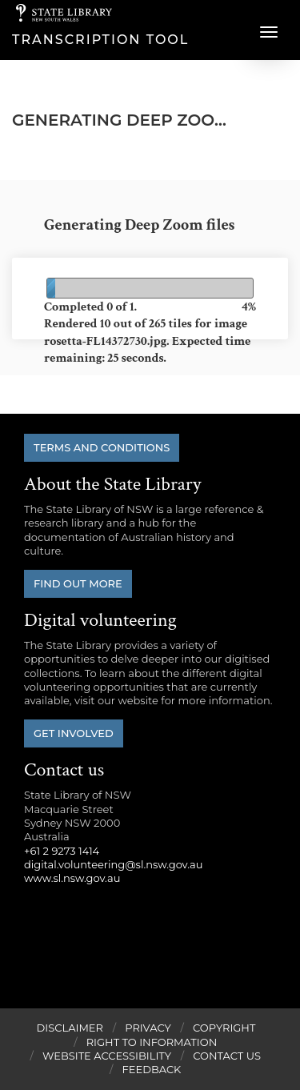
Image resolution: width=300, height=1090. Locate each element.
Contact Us (227, 1055)
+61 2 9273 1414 (61, 850)
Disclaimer (70, 1027)
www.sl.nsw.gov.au (72, 878)
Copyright (224, 1027)
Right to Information (152, 1042)
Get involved (74, 733)
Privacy (147, 1027)
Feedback (152, 1069)
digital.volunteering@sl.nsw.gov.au (113, 864)
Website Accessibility (106, 1055)
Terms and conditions (102, 447)
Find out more (78, 583)
